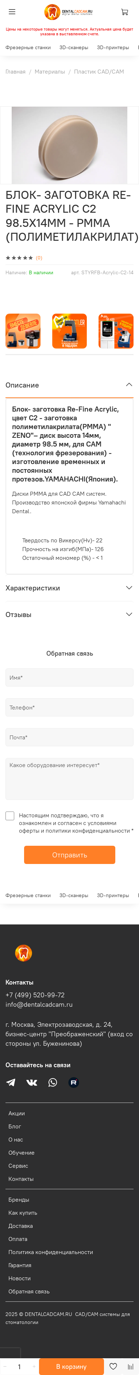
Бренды (18, 1199)
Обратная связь (29, 1291)
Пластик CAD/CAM (99, 71)
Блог (14, 1126)
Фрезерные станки (28, 47)
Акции (16, 1113)
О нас (15, 1139)
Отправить (69, 854)
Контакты (21, 1178)
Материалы (50, 71)
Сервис (18, 1165)
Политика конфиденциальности (50, 1252)
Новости (19, 1278)
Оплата (17, 1238)
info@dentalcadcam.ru (39, 1005)
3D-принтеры (113, 47)
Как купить (22, 1212)
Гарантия (19, 1265)
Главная (15, 71)
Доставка (20, 1225)
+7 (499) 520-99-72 (35, 995)
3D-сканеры (73, 47)
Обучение (21, 1152)
